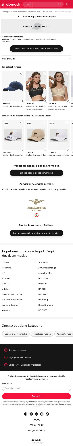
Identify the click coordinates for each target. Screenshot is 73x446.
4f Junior (6, 278)
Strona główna (7, 12)
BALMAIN (43, 278)
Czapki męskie (47, 12)
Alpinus (6, 310)
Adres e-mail (7, 383)
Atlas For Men (45, 273)
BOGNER (42, 310)
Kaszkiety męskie (57, 189)
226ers (5, 262)
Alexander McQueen (12, 299)
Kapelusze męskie (37, 189)
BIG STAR (43, 294)
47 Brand (6, 267)
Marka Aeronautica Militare (36, 225)
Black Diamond (45, 305)
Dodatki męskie (34, 12)
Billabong (43, 299)
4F (3, 273)
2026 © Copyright (36, 443)
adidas (5, 289)
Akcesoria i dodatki (20, 12)
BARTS (42, 289)
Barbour (42, 283)
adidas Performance (12, 294)
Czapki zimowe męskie (13, 189)
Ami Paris (43, 262)
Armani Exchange (47, 267)
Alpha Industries (10, 305)
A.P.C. (5, 283)
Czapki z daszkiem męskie (63, 12)
